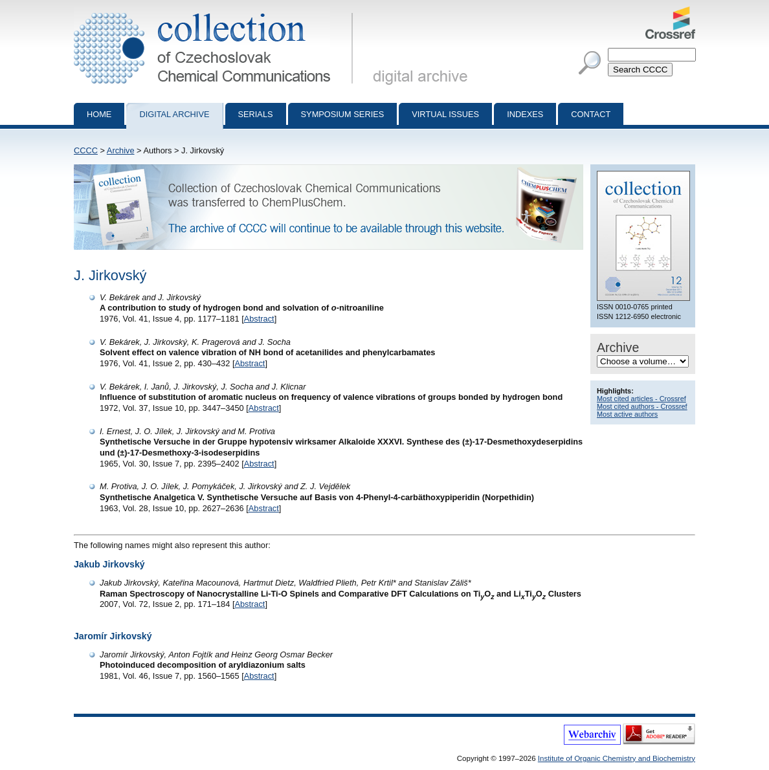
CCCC (86, 150)
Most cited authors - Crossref (642, 406)
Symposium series (342, 114)
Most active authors (627, 414)
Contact (590, 114)
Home (99, 114)
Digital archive (174, 114)
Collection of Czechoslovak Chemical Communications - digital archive (216, 11)
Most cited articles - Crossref (641, 398)
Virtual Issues (445, 114)
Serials (255, 114)
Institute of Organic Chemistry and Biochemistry (616, 758)
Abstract (259, 319)
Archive (121, 150)
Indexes (525, 114)
